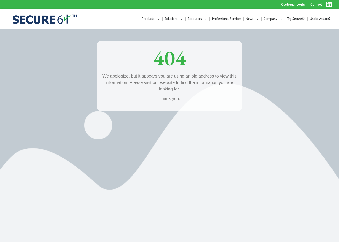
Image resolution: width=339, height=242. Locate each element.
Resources (198, 19)
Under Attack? (320, 19)
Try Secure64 (296, 19)
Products (151, 19)
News (252, 19)
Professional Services (226, 19)
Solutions (174, 19)
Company (273, 19)
